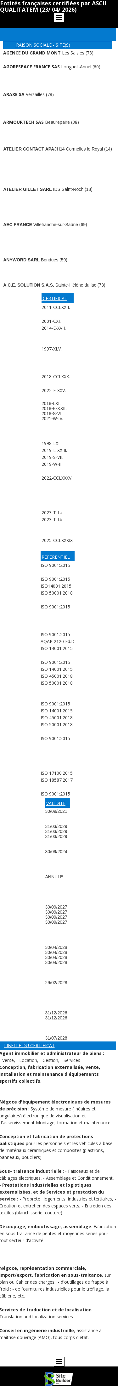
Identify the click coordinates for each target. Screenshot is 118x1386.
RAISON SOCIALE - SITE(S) (42, 45)
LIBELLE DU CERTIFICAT (29, 1045)
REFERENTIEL (56, 557)
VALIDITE (55, 803)
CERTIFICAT (54, 298)
